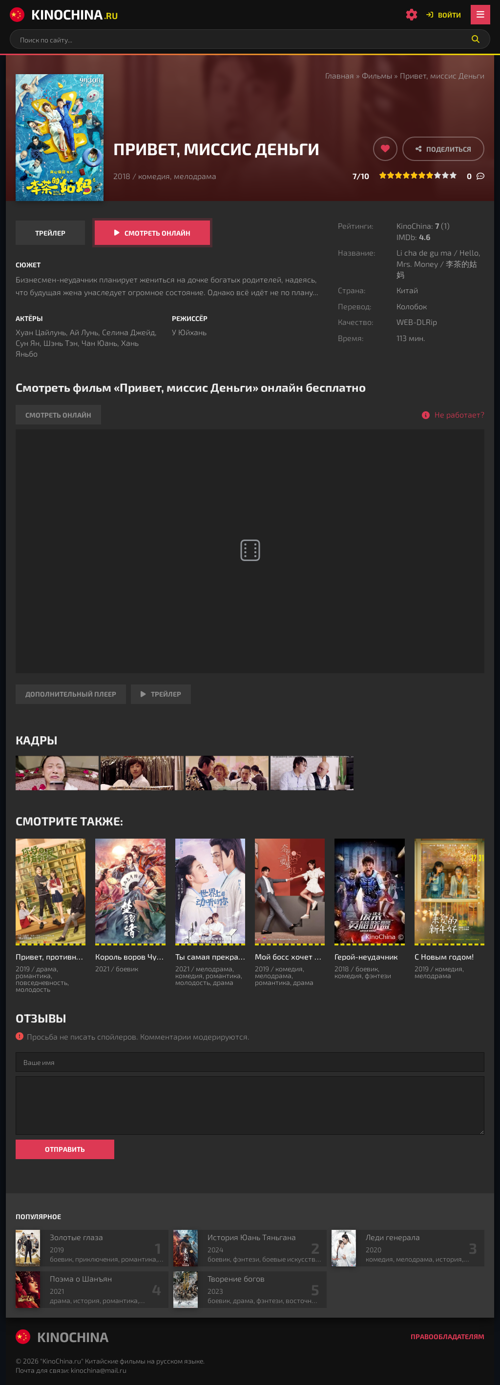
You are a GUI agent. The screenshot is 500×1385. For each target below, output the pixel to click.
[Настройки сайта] (411, 14)
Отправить (65, 1149)
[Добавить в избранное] (385, 149)
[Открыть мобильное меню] (480, 14)
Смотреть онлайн (157, 233)
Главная (339, 75)
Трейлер (50, 233)
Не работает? (459, 414)
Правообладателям (447, 1336)
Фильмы (377, 75)
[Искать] (475, 39)
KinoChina (64, 14)
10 (453, 175)
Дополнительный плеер (70, 694)
